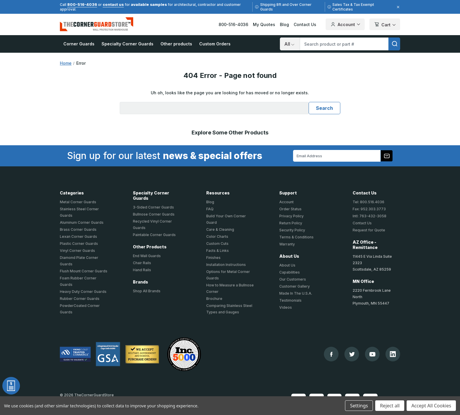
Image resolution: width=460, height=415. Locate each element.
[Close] (397, 7)
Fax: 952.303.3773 (369, 209)
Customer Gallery (294, 286)
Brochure (214, 298)
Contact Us (305, 24)
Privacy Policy (291, 216)
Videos (285, 307)
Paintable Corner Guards (154, 235)
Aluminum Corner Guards (82, 222)
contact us (113, 4)
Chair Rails (142, 263)
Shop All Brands (146, 291)
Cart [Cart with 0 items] (384, 24)
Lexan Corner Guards (78, 236)
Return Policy (290, 223)
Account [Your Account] (345, 24)
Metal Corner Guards (78, 202)
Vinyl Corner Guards (77, 250)
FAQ (210, 209)
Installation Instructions (226, 264)
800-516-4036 (82, 4)
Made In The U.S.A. (295, 293)
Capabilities (289, 272)
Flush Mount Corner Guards (83, 271)
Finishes (213, 257)
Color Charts (217, 236)
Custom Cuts (217, 243)
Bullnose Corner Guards (154, 214)
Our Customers (292, 279)
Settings (359, 405)
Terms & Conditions (296, 237)
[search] (394, 43)
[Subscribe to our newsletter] (386, 156)
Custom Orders (215, 43)
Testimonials (290, 300)
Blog (284, 24)
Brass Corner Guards (78, 229)
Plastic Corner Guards (79, 243)
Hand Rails (142, 270)
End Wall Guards (147, 256)
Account (286, 202)
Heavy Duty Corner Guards (83, 291)
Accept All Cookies (431, 405)
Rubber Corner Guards (79, 298)
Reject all (390, 405)
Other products (176, 43)
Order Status (290, 209)
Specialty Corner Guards (127, 43)
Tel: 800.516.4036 (368, 202)
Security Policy (292, 230)
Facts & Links (217, 250)
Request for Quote (369, 230)
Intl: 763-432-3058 (369, 216)
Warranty (287, 244)
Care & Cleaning (220, 229)
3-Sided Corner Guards (153, 207)
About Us (287, 265)
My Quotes (264, 24)
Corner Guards (78, 43)
